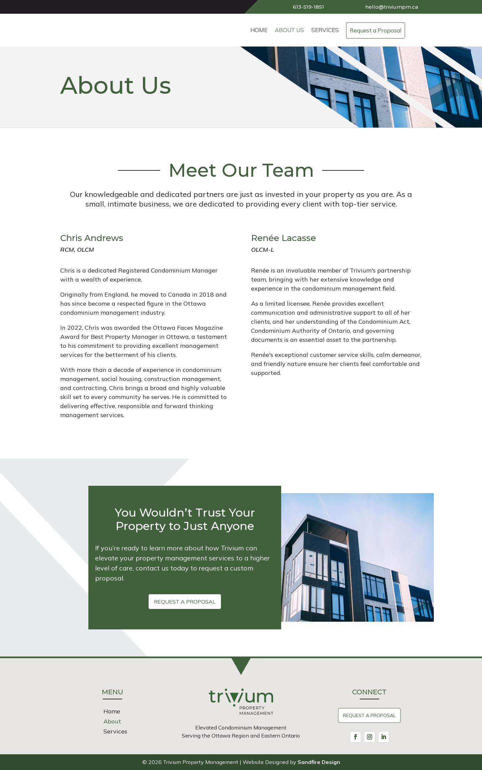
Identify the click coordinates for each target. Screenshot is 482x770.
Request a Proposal (185, 601)
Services (115, 732)
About (112, 722)
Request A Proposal (369, 715)
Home (111, 712)
